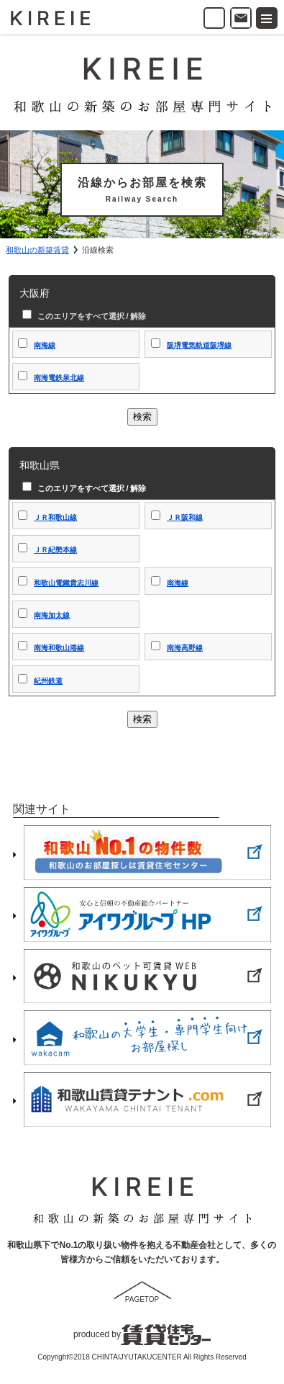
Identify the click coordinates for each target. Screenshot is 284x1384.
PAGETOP (142, 1299)
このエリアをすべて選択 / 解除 (90, 316)
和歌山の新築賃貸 (37, 250)
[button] (267, 18)
